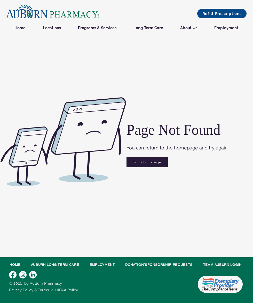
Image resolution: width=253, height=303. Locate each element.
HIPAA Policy (66, 290)
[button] (222, 13)
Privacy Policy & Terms (29, 290)
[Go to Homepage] (147, 162)
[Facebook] (13, 274)
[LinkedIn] (33, 274)
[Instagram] (23, 274)
